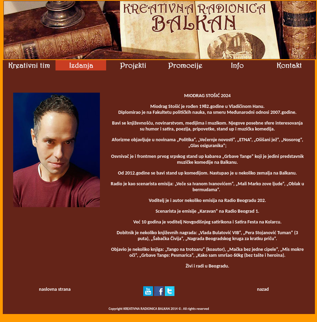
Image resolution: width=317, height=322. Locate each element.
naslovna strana (54, 289)
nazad (263, 289)
